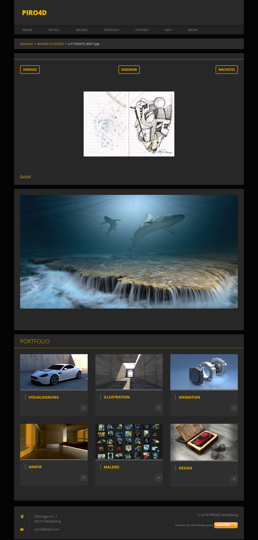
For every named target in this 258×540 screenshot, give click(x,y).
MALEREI (81, 30)
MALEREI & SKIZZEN (50, 44)
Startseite (26, 44)
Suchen (233, 11)
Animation (189, 397)
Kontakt (142, 30)
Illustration (117, 397)
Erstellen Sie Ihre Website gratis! (194, 525)
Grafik (35, 467)
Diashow (129, 70)
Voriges (30, 70)
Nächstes (226, 70)
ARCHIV (193, 30)
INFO (168, 30)
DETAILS (54, 30)
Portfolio (111, 30)
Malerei (111, 467)
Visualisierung (44, 397)
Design (185, 468)
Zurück (25, 177)
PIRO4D (27, 30)
